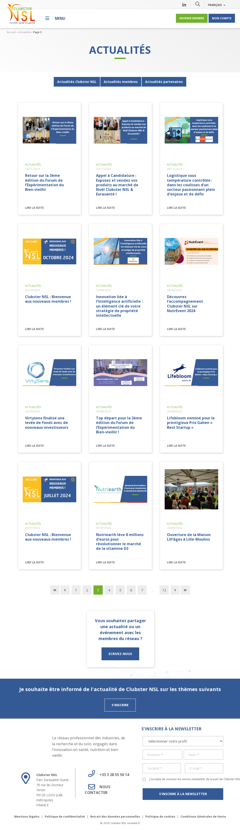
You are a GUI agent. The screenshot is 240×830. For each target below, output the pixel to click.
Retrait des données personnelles (115, 817)
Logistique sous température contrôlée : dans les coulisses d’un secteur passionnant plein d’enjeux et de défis (191, 184)
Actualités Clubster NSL (76, 81)
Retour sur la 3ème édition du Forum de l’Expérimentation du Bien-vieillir (44, 182)
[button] (197, 3)
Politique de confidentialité (65, 817)
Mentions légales (27, 817)
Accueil (11, 32)
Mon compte (222, 18)
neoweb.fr (133, 823)
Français (216, 5)
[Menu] (55, 18)
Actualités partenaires (164, 81)
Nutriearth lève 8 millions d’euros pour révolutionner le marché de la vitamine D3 (120, 541)
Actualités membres (121, 81)
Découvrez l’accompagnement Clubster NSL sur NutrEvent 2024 (185, 303)
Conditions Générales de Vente (203, 817)
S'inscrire (120, 705)
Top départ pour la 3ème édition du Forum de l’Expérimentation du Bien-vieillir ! (119, 424)
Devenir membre (191, 18)
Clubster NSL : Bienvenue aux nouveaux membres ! (48, 299)
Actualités (24, 32)
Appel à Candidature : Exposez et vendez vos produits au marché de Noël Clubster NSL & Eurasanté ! (117, 184)
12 (164, 590)
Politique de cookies (160, 817)
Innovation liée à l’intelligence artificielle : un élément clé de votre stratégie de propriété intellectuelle (119, 306)
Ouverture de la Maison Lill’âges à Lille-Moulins (189, 537)
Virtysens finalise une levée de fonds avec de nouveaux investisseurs (46, 422)
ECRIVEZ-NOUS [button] (120, 654)
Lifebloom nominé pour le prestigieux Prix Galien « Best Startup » (191, 422)
